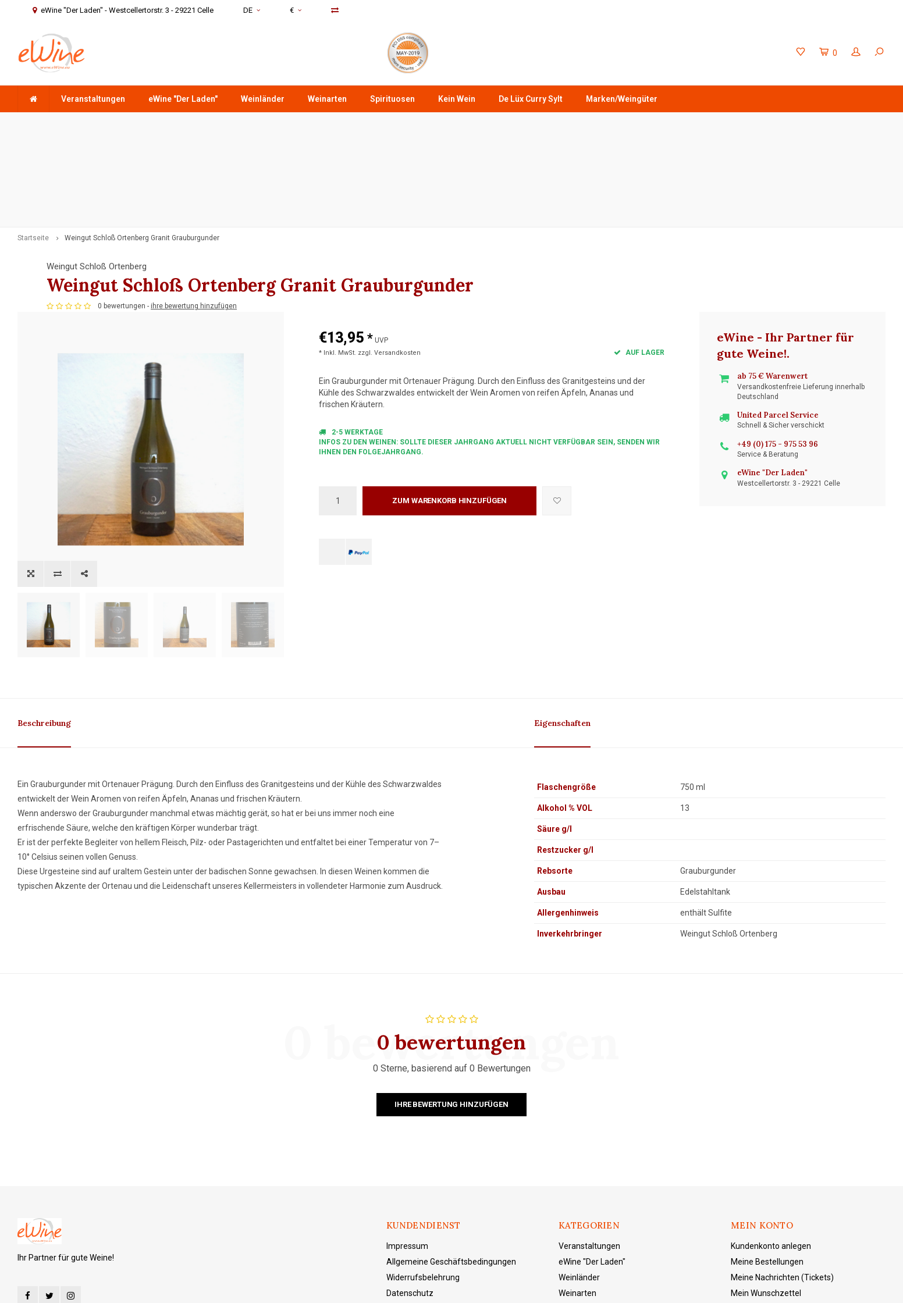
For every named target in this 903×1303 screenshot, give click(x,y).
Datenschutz (409, 1150)
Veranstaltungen (93, 99)
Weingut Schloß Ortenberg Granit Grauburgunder (142, 147)
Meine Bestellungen (767, 1119)
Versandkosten (397, 280)
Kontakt (400, 1197)
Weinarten (327, 99)
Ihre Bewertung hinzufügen (451, 961)
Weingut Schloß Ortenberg (369, 175)
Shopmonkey (375, 1285)
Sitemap (402, 1213)
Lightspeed (293, 1285)
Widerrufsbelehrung (423, 1135)
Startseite (33, 147)
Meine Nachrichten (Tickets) (782, 1135)
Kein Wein (456, 99)
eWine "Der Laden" (183, 99)
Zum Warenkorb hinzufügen (449, 428)
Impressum (407, 1103)
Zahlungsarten (413, 1166)
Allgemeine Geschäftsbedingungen (451, 1119)
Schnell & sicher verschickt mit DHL (355, 123)
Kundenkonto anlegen (771, 1103)
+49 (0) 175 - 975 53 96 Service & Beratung (556, 123)
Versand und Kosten (423, 1182)
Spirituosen (392, 99)
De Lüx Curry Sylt (531, 99)
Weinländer (263, 99)
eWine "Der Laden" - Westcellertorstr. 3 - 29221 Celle (784, 123)
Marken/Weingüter (621, 99)
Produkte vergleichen (770, 1166)
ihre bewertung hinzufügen (466, 234)
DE (251, 10)
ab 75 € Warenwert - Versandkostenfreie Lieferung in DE (124, 123)
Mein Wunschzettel (766, 1150)
